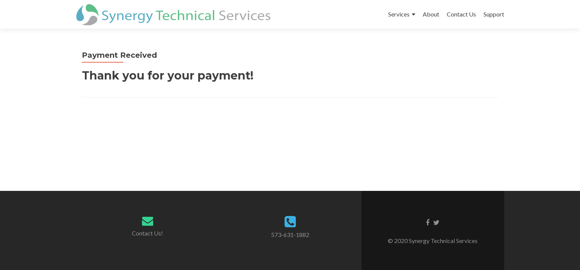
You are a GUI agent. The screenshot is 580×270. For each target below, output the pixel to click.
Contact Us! (147, 233)
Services (399, 14)
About (431, 14)
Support (494, 14)
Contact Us (461, 14)
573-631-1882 (290, 234)
